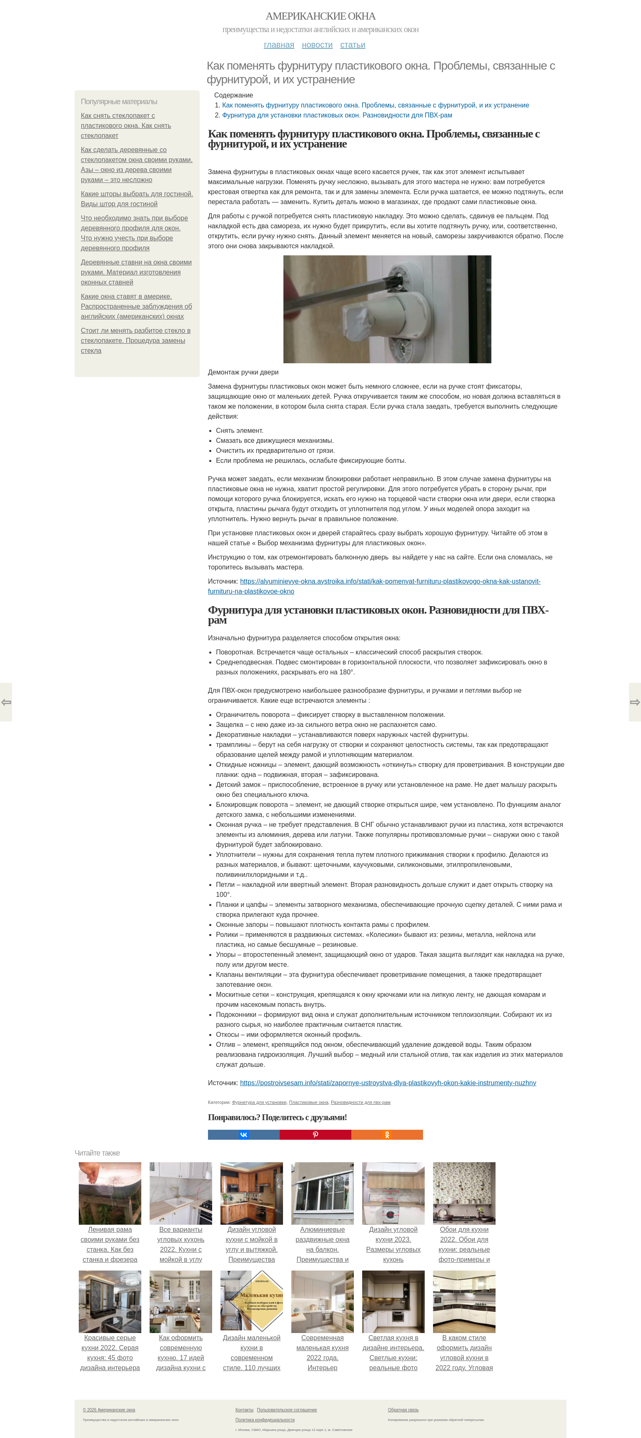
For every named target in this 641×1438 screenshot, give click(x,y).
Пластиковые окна (308, 1102)
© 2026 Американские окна (109, 1410)
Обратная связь (403, 1410)
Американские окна (320, 16)
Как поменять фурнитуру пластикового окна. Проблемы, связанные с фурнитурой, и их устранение (375, 105)
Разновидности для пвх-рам (361, 1102)
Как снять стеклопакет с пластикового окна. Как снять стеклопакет (126, 125)
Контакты (244, 1410)
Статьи (352, 44)
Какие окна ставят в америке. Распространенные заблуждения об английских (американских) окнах (136, 306)
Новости (317, 44)
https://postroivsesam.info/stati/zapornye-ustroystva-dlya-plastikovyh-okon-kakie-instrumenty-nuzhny (388, 1082)
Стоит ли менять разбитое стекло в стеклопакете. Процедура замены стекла (135, 340)
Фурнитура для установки (259, 1102)
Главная (279, 44)
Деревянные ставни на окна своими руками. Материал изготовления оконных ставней (136, 272)
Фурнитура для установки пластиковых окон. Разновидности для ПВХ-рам (337, 115)
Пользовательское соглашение (287, 1410)
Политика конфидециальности (265, 1420)
